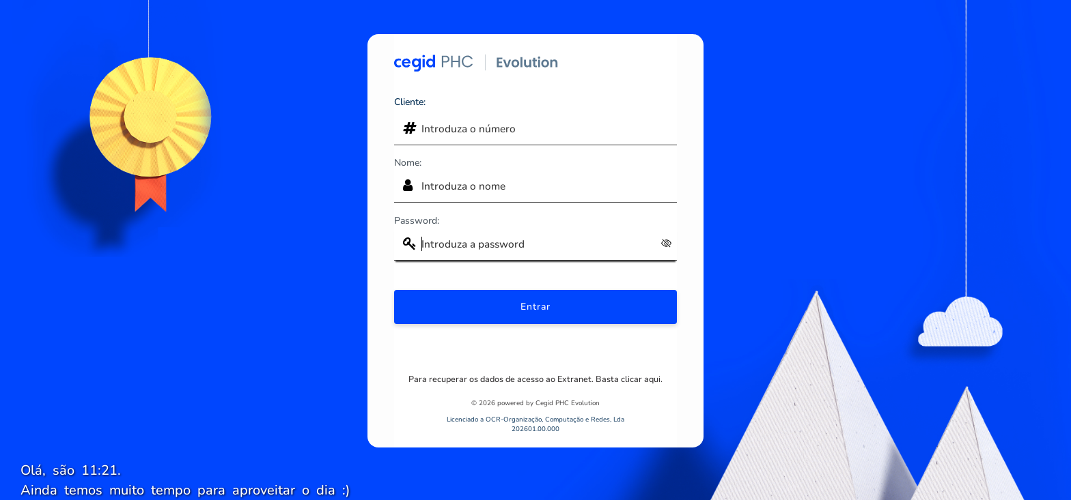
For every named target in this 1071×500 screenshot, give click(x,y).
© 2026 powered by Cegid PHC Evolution (535, 402)
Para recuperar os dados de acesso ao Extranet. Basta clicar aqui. (535, 379)
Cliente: (410, 101)
